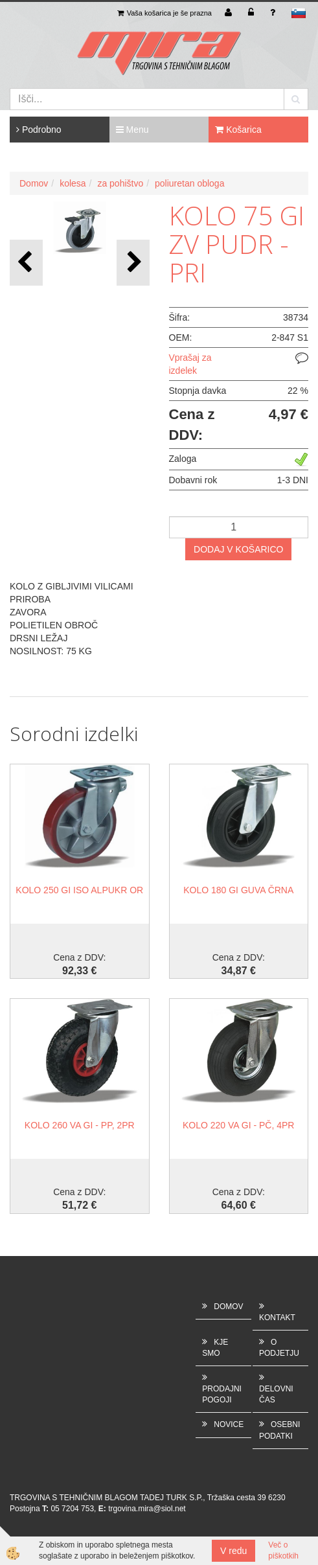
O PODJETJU (279, 1348)
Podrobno (39, 129)
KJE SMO (215, 1348)
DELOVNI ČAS (276, 1394)
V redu (233, 1551)
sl (298, 13)
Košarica (238, 129)
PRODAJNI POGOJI (222, 1394)
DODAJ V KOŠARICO (238, 549)
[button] (133, 263)
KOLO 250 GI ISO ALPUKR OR (79, 890)
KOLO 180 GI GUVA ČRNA (238, 890)
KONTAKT (277, 1317)
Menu (132, 129)
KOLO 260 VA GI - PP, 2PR (80, 1125)
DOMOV (228, 1306)
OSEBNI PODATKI (279, 1430)
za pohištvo (120, 183)
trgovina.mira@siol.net (147, 1508)
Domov (33, 183)
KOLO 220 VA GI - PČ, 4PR (238, 1125)
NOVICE (229, 1424)
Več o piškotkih (283, 1550)
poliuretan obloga (189, 183)
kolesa (72, 183)
